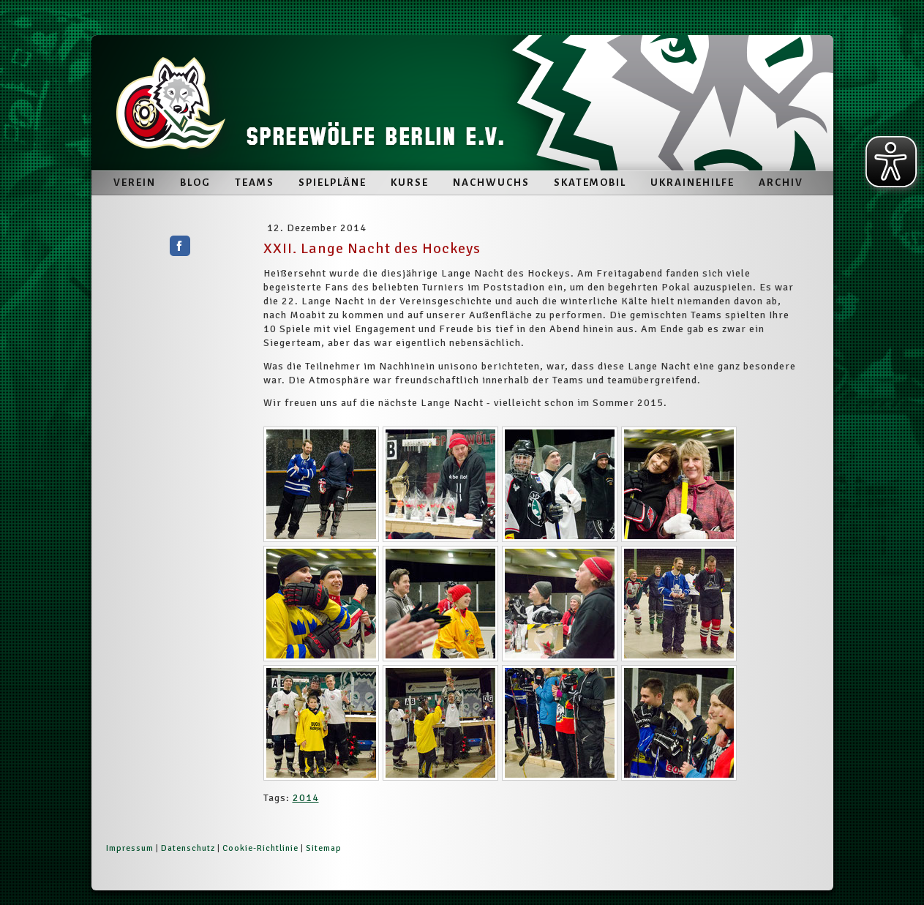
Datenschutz (188, 848)
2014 (306, 798)
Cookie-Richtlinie (260, 848)
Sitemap (324, 848)
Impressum (130, 848)
